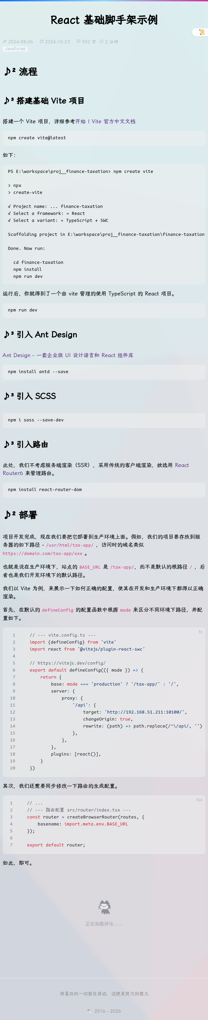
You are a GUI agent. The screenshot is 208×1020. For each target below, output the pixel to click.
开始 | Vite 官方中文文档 (105, 121)
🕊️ (90, 1011)
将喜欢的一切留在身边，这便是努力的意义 (104, 993)
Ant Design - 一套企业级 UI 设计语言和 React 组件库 (68, 355)
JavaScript (15, 48)
